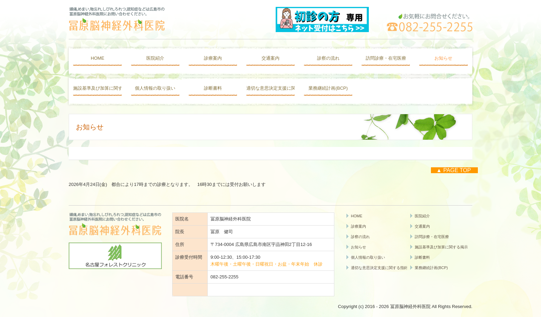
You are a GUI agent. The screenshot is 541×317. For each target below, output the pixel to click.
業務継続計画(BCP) (327, 88)
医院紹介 (155, 58)
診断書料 (213, 88)
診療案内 (213, 58)
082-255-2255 (224, 276)
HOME (97, 58)
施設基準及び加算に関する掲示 (97, 88)
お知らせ (443, 58)
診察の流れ (328, 58)
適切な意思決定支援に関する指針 (270, 88)
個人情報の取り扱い (155, 88)
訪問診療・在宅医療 (386, 58)
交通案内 (270, 58)
